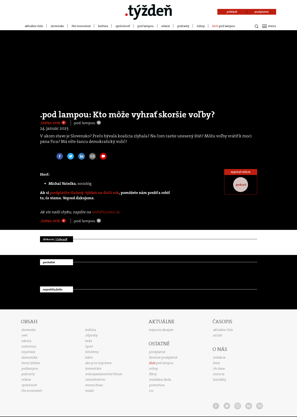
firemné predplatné (163, 357)
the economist (81, 26)
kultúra (103, 26)
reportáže (29, 352)
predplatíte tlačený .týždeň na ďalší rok (84, 192)
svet (25, 335)
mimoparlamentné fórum (103, 374)
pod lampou (146, 26)
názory (26, 341)
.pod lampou (84, 122)
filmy (153, 374)
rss (151, 391)
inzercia (218, 374)
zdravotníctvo (95, 379)
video (89, 357)
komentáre (93, 368)
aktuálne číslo (34, 26)
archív (217, 335)
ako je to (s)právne (98, 363)
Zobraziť (61, 239)
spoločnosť (123, 26)
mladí (89, 391)
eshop (201, 26)
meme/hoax (94, 385)
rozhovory (29, 346)
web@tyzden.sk (105, 212)
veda (88, 341)
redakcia (219, 357)
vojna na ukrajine (161, 330)
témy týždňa (31, 363)
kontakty (219, 379)
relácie (165, 26)
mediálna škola (160, 379)
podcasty (183, 26)
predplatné (157, 352)
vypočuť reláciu (240, 172)
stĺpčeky (91, 335)
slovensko (57, 26)
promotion (157, 385)
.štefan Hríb (50, 122)
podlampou (30, 368)
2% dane (219, 368)
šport (89, 346)
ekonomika (29, 357)
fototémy (92, 352)
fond (216, 363)
